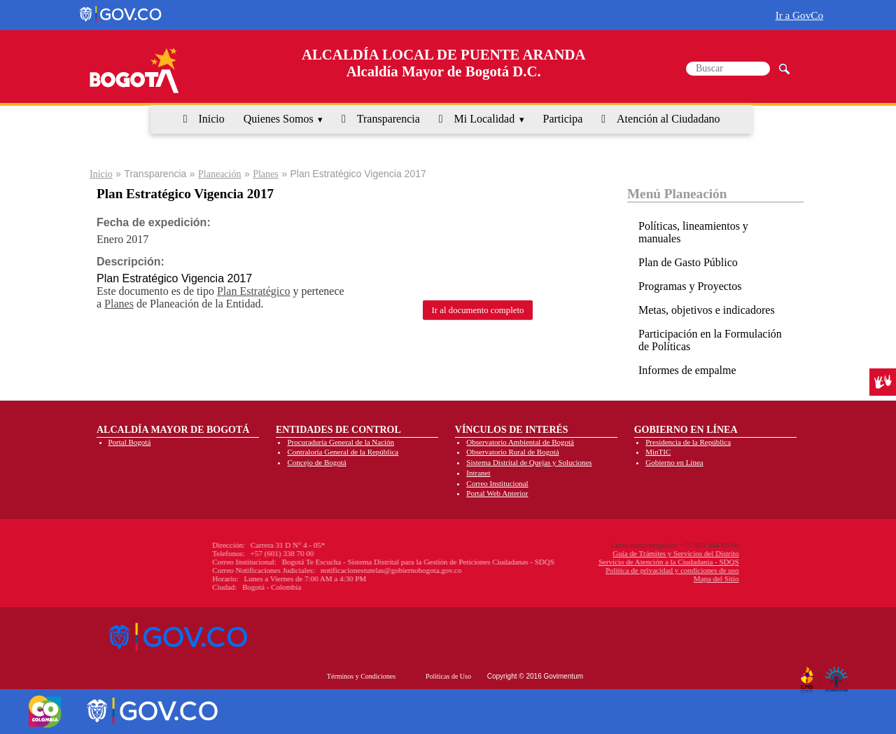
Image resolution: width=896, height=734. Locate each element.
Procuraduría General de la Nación (340, 442)
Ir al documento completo (478, 309)
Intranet (478, 473)
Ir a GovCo (799, 15)
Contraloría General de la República (342, 452)
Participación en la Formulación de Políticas (710, 340)
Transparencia (388, 119)
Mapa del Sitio (632, 578)
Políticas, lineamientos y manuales (693, 232)
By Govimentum (838, 674)
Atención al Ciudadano (668, 119)
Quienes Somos (279, 119)
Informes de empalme (687, 370)
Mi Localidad (484, 119)
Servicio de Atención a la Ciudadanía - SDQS (584, 562)
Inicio (211, 119)
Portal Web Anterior (497, 493)
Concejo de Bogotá (316, 462)
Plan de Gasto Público (688, 262)
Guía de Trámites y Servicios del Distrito (592, 553)
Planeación (219, 174)
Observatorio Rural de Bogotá (512, 452)
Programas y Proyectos (690, 286)
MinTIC (658, 452)
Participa (563, 119)
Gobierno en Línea (674, 462)
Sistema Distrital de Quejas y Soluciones (529, 462)
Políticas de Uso (448, 676)
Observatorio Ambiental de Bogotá (520, 442)
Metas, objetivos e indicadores (706, 310)
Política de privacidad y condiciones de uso (588, 570)
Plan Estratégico (253, 291)
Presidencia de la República (688, 442)
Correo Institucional (497, 483)
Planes (266, 174)
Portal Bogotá (129, 442)
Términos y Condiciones (361, 676)
